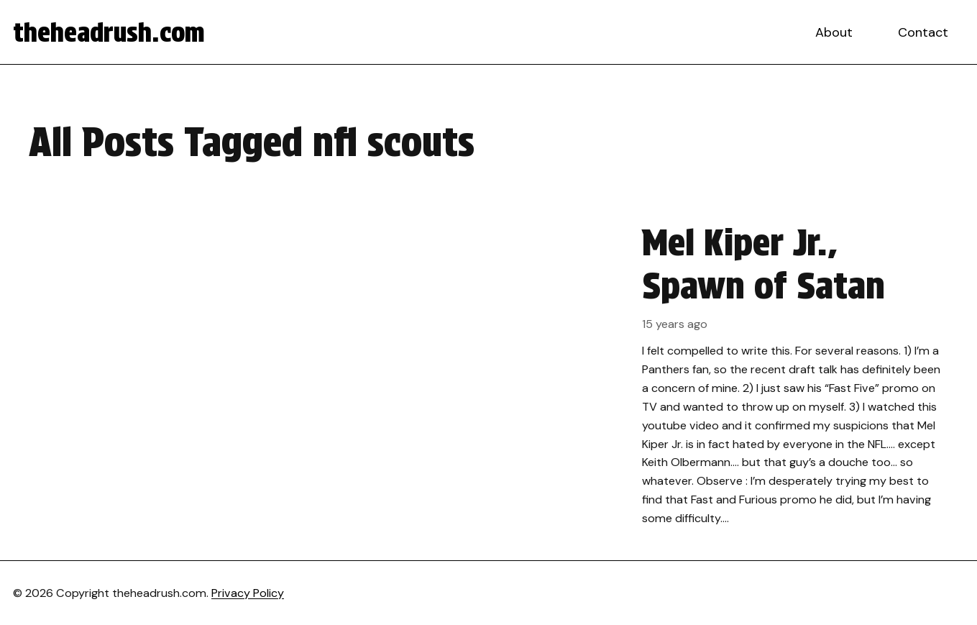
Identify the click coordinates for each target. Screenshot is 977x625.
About (834, 32)
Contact (923, 32)
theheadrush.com (109, 32)
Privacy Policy (247, 593)
